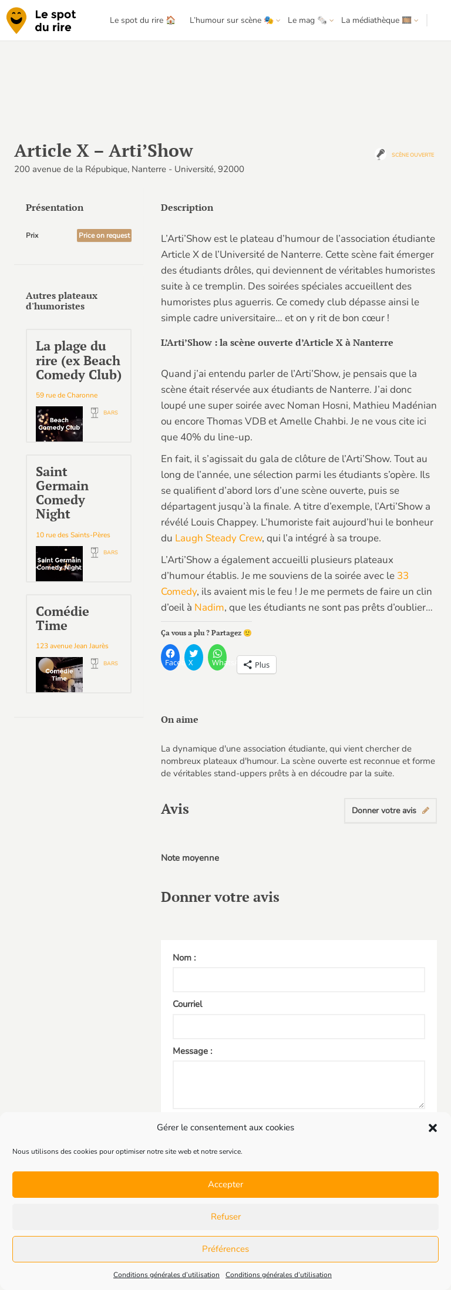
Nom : (184, 958)
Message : (192, 1051)
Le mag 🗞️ (307, 20)
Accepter (225, 1184)
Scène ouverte (413, 155)
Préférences (225, 1249)
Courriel (187, 1004)
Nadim (209, 607)
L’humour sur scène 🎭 (232, 20)
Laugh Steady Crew (218, 538)
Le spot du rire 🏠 (143, 20)
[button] (433, 1128)
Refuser (226, 1216)
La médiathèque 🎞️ (376, 20)
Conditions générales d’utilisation (166, 1274)
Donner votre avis (390, 810)
